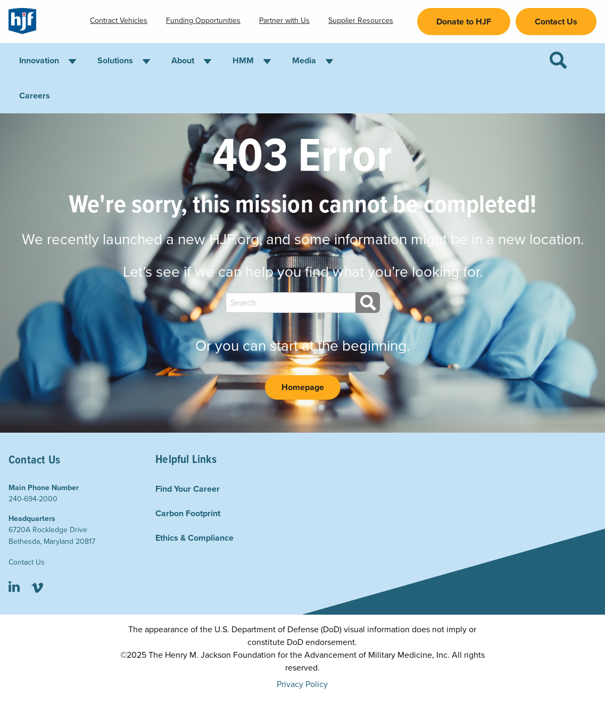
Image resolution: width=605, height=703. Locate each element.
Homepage (302, 387)
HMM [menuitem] (243, 60)
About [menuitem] (182, 60)
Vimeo (37, 587)
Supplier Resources (360, 20)
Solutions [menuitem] (115, 60)
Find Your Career (187, 489)
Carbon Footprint (187, 513)
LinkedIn (14, 587)
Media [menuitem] (304, 60)
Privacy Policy (302, 684)
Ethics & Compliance (194, 538)
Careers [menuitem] (34, 95)
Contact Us (556, 21)
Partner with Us (284, 20)
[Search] (367, 302)
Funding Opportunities (203, 20)
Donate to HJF (463, 21)
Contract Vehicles (118, 20)
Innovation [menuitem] (39, 60)
